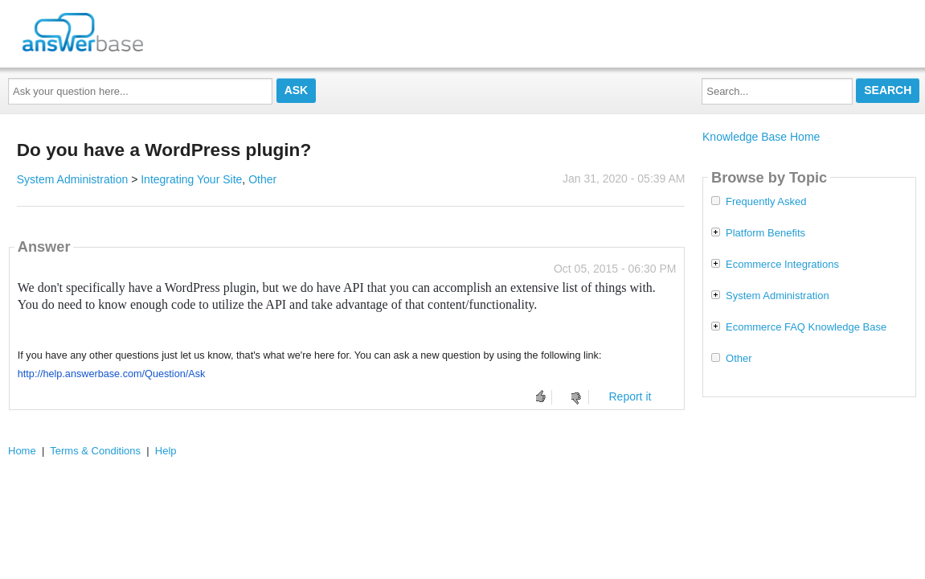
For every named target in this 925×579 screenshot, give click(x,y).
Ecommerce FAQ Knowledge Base (806, 327)
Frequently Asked (766, 201)
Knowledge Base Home (761, 136)
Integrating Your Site (191, 179)
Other (262, 179)
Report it (629, 396)
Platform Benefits (765, 233)
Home (22, 451)
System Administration (73, 179)
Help (166, 451)
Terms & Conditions (95, 451)
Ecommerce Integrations (782, 264)
